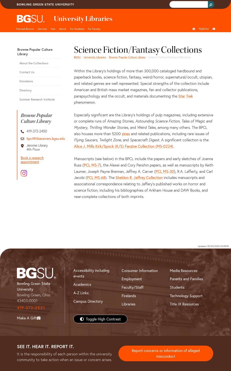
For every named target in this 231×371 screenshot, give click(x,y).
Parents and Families (186, 278)
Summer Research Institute (37, 99)
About (62, 28)
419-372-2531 (31, 308)
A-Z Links (81, 292)
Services (42, 28)
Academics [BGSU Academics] (82, 284)
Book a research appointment (32, 160)
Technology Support (186, 295)
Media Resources (183, 270)
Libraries (128, 303)
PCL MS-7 (92, 165)
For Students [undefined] (77, 28)
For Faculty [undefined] (94, 28)
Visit (53, 28)
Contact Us (26, 72)
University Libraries (95, 57)
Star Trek (185, 96)
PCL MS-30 (164, 171)
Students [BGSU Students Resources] (177, 287)
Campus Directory (88, 301)
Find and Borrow (25, 28)
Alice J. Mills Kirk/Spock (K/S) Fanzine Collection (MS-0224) (123, 146)
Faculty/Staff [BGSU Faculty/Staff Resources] (132, 287)
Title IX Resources (184, 303)
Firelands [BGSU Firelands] (129, 295)
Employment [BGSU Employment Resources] (132, 278)
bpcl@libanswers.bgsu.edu (46, 138)
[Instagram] (24, 173)
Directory (25, 90)
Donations (26, 81)
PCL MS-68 (96, 177)
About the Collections (33, 63)
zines (126, 133)
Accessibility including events (91, 273)
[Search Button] (211, 4)
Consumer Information (140, 270)
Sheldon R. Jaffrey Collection (139, 177)
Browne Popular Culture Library (127, 57)
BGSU (77, 57)
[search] (188, 4)
